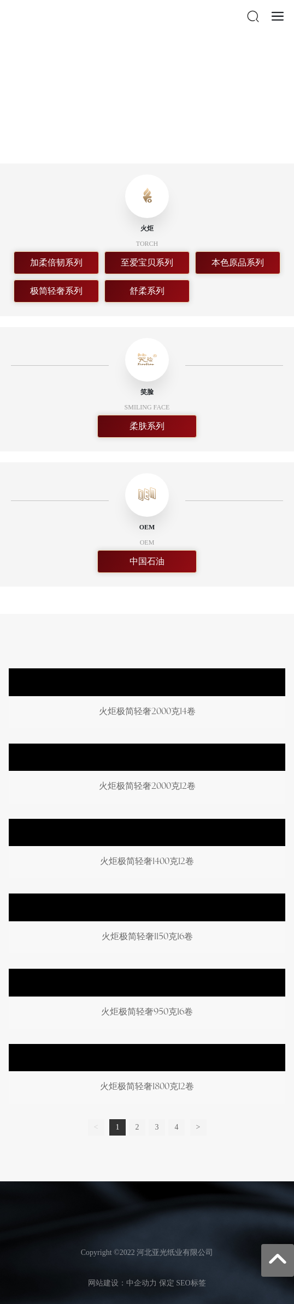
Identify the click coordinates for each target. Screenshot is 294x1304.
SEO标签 (190, 1283)
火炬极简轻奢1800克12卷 (147, 1076)
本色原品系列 (237, 262)
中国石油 (147, 561)
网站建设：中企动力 (122, 1283)
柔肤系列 (147, 426)
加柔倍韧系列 (56, 262)
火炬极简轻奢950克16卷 (147, 1001)
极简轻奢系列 (56, 290)
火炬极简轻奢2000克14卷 (147, 700)
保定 (166, 1283)
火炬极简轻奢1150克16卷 (147, 926)
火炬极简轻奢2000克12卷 (147, 776)
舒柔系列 (147, 290)
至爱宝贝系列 (147, 262)
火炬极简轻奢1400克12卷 (147, 851)
